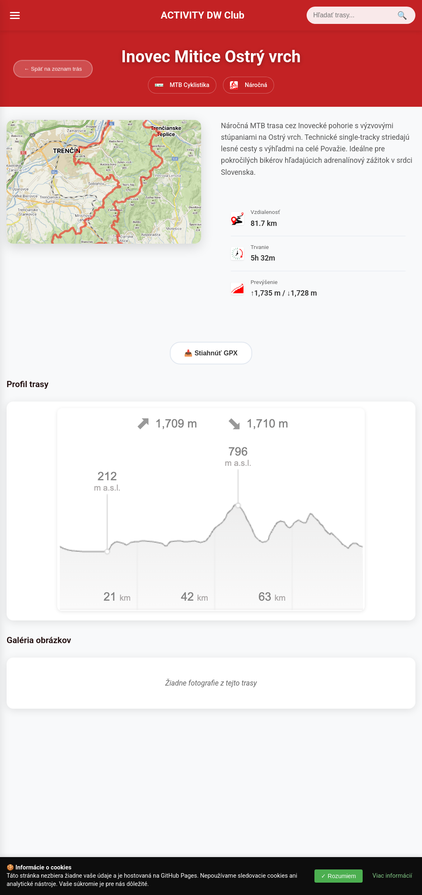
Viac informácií (392, 875)
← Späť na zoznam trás (53, 69)
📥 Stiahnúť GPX (210, 353)
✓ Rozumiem (338, 876)
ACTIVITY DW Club (202, 15)
